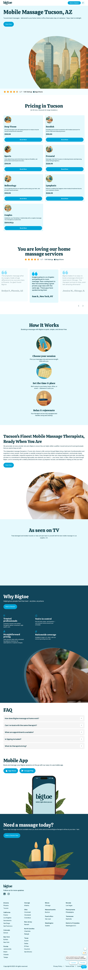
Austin (26, 941)
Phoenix (6, 905)
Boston (47, 912)
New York (6, 942)
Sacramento (7, 920)
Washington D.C (71, 926)
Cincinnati (27, 912)
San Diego (6, 923)
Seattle (47, 926)
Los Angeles (7, 918)
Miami (5, 952)
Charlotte (27, 931)
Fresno (5, 915)
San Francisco (7, 926)
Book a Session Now (12, 835)
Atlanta (26, 905)
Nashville (69, 919)
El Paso (26, 946)
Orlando (6, 954)
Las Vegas (69, 905)
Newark (26, 924)
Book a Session (74, 3)
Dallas (26, 943)
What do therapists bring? (44, 746)
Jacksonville (7, 949)
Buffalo (5, 939)
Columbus (27, 918)
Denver (5, 933)
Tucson (5, 908)
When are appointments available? (44, 732)
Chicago (47, 905)
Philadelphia (70, 912)
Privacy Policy (57, 966)
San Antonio (28, 952)
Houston (27, 949)
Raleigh (26, 934)
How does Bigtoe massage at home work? (44, 718)
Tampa (5, 957)
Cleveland (27, 915)
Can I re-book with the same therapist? (44, 725)
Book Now (9, 24)
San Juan (48, 919)
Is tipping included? (44, 739)
